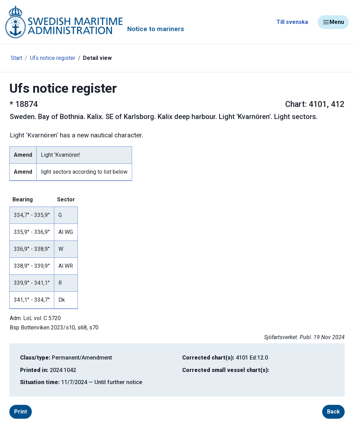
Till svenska (292, 22)
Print (20, 411)
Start (16, 58)
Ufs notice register (52, 58)
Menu (333, 22)
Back (333, 411)
